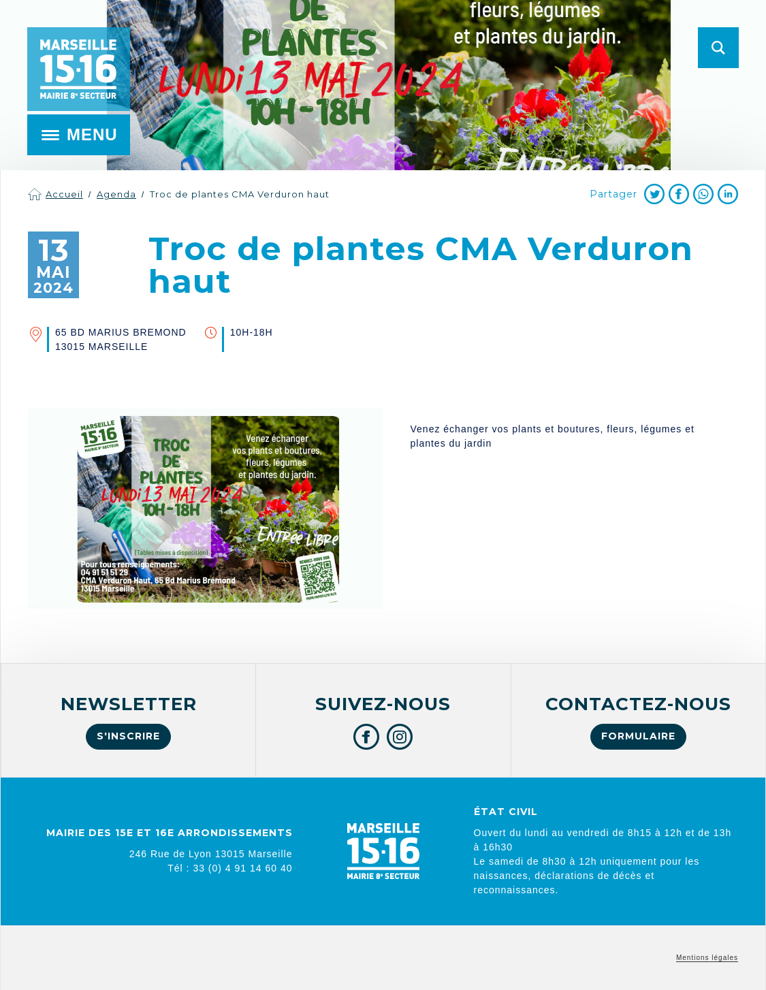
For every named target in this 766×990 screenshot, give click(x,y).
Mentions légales (707, 957)
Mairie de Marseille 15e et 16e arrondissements (78, 69)
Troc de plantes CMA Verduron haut (240, 194)
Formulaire (638, 736)
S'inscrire (128, 736)
